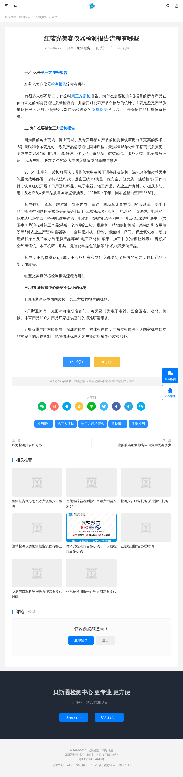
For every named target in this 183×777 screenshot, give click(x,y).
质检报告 (67, 128)
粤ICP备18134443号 (92, 759)
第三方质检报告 (54, 72)
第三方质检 (81, 96)
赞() (76, 362)
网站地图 (107, 750)
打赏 (106, 362)
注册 (105, 640)
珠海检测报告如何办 (27, 445)
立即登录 (81, 640)
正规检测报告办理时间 (137, 546)
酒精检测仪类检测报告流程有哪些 (37, 546)
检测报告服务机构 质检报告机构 (144, 501)
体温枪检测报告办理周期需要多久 (91, 591)
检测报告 (91, 6)
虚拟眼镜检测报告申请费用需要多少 (144, 445)
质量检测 (99, 109)
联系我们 (73, 717)
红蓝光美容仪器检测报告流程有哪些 (91, 38)
